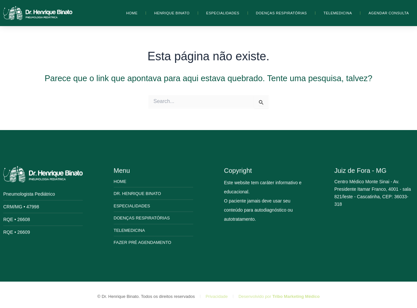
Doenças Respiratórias (281, 13)
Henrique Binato (172, 13)
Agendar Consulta (388, 13)
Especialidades (222, 13)
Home (131, 13)
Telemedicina (338, 13)
